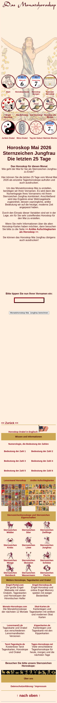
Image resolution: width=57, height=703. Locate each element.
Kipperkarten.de (42, 625)
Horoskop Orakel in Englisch (28, 432)
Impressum (40, 686)
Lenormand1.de (15, 625)
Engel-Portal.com (15, 585)
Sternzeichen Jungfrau (46, 545)
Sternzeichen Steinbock (10, 573)
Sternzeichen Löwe (28, 545)
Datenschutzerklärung (22, 686)
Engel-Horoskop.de (42, 585)
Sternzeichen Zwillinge (46, 530)
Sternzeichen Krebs (10, 545)
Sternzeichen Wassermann (28, 573)
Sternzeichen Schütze (46, 560)
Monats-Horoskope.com (15, 606)
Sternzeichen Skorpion (28, 560)
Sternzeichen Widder (10, 530)
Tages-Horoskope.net (42, 644)
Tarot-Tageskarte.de (15, 644)
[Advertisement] (28, 40)
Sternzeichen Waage (10, 560)
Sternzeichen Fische (46, 573)
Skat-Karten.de (42, 606)
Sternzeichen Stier (28, 530)
